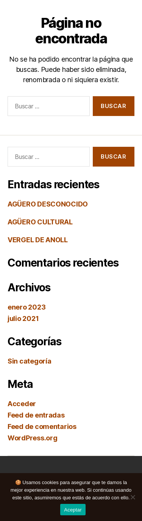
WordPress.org (33, 438)
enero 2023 (26, 307)
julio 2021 (23, 318)
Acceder (22, 404)
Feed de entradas (36, 415)
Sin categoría (29, 361)
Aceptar (73, 510)
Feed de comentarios (42, 426)
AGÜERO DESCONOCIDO (48, 204)
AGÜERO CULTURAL (40, 222)
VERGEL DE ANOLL (38, 240)
